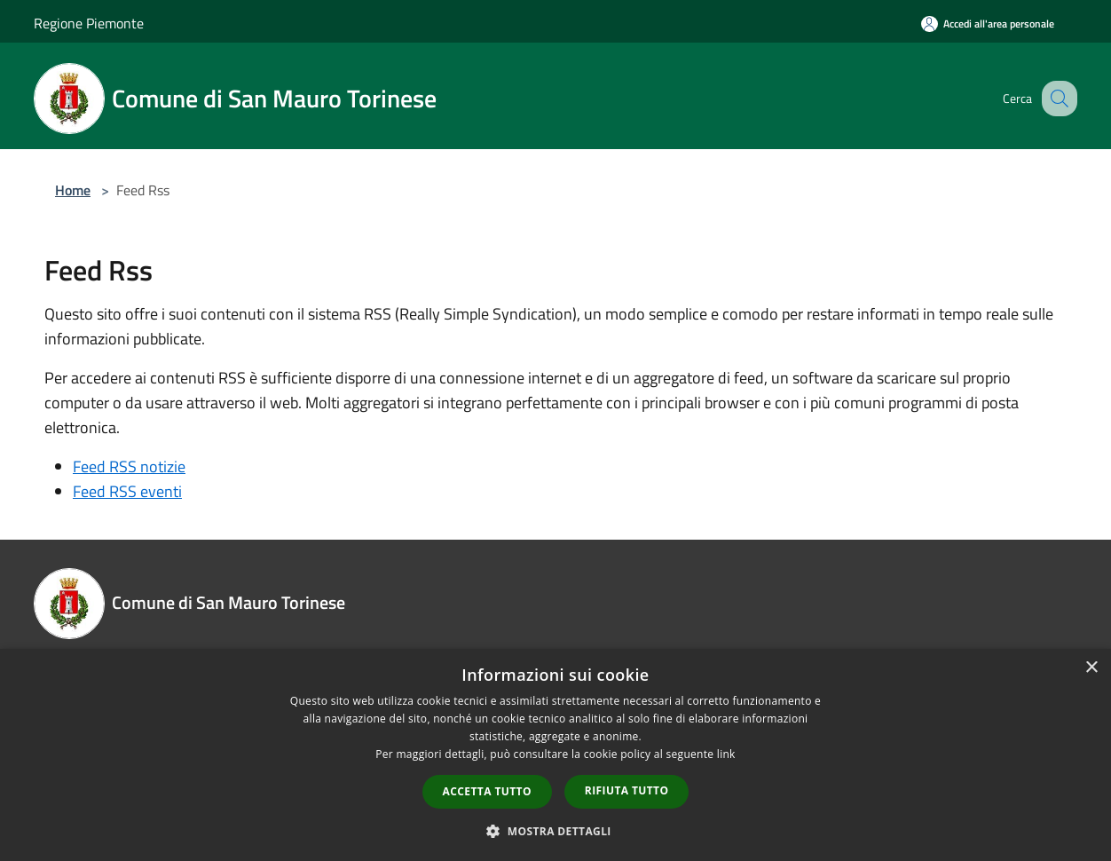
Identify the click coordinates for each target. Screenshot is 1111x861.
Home (73, 190)
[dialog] (555, 755)
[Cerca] (1056, 98)
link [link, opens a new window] (726, 754)
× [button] (1091, 668)
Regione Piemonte (89, 23)
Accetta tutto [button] (487, 791)
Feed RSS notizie (129, 466)
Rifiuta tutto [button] (627, 790)
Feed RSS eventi (127, 491)
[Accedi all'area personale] (987, 23)
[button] (555, 831)
